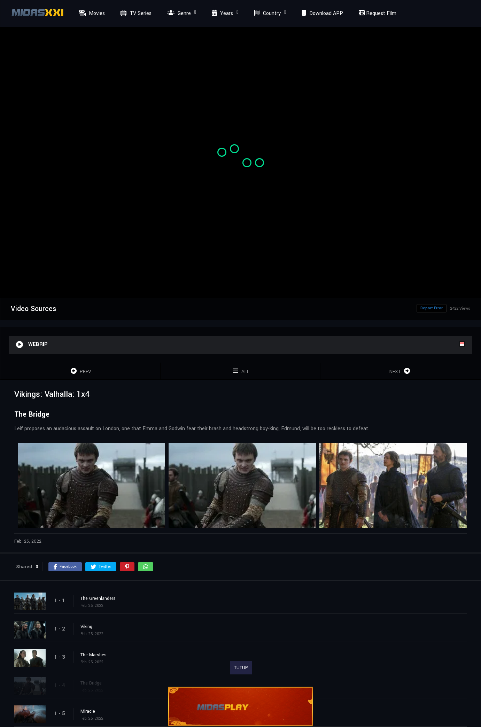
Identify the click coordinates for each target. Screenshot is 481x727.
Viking (86, 627)
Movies (91, 13)
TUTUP (241, 668)
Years (221, 13)
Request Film (376, 13)
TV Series (135, 13)
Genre (178, 13)
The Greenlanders (98, 598)
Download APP (321, 13)
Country (266, 13)
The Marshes (93, 655)
